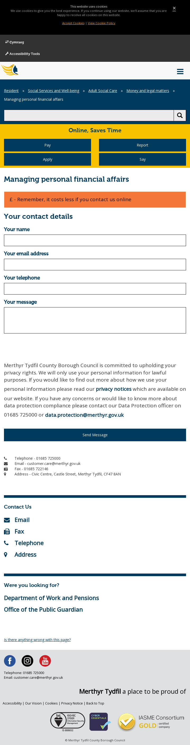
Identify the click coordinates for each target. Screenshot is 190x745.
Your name (17, 229)
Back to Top (95, 703)
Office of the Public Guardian (43, 609)
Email (17, 520)
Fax (14, 531)
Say (143, 159)
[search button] (180, 115)
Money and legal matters (147, 90)
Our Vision (33, 703)
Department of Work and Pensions (51, 598)
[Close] (174, 8)
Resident (11, 90)
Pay (47, 145)
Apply (47, 159)
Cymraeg (14, 42)
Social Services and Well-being (53, 90)
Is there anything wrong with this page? (37, 639)
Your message (20, 302)
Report (142, 145)
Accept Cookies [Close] (73, 23)
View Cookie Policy (101, 23)
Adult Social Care (102, 90)
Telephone (24, 543)
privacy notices (113, 389)
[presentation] (44, 347)
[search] (89, 115)
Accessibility (12, 703)
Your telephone (22, 278)
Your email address (26, 253)
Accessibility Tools (22, 54)
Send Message (95, 434)
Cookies (51, 703)
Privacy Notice (72, 703)
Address (20, 554)
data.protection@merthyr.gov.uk (84, 415)
